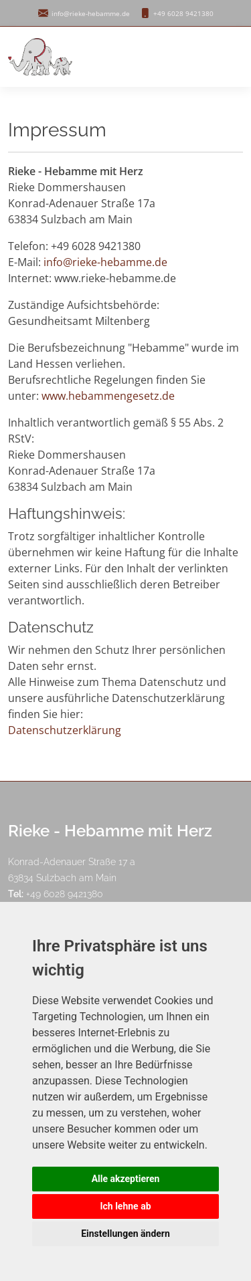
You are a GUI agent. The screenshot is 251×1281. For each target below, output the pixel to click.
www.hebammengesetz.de (108, 395)
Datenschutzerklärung (64, 730)
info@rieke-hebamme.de (105, 262)
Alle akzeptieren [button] (126, 1178)
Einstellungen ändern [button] (125, 1233)
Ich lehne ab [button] (125, 1206)
